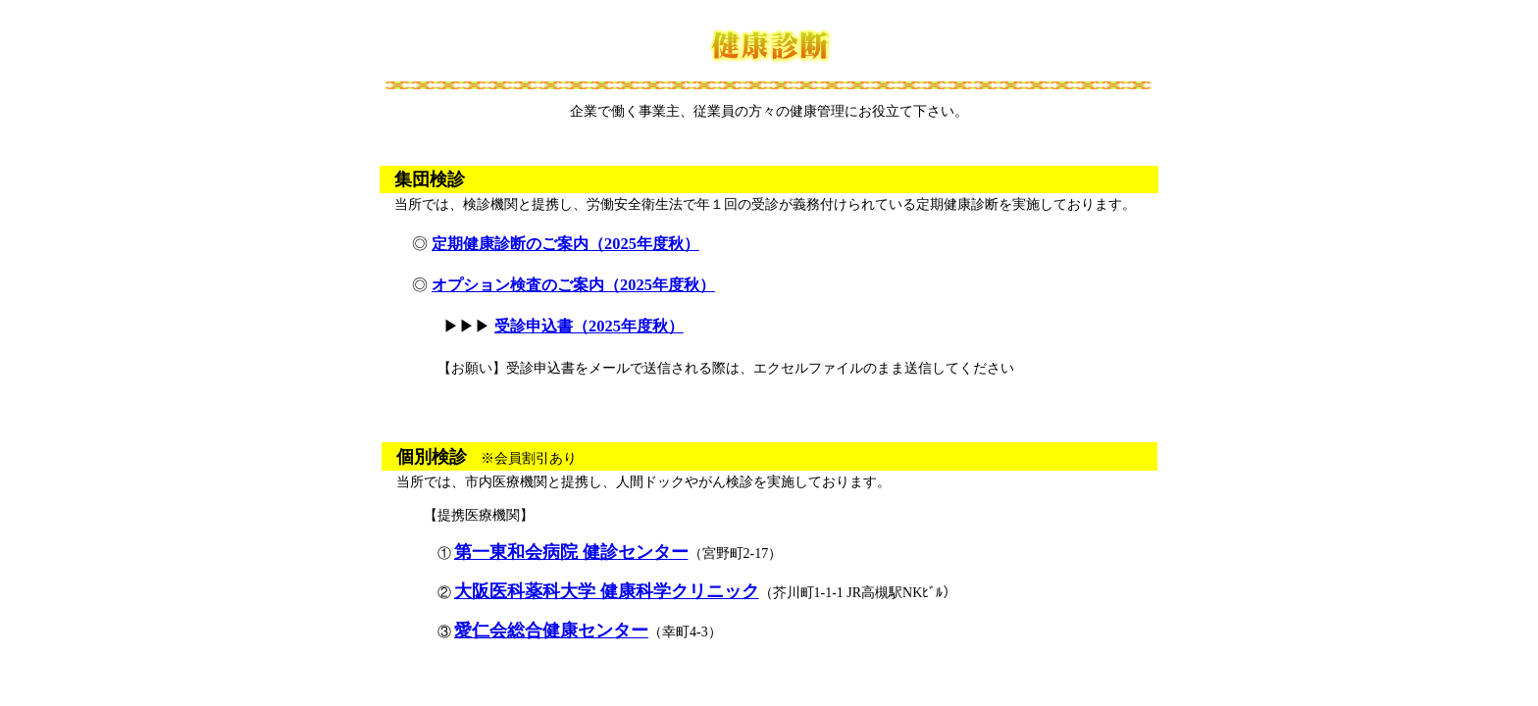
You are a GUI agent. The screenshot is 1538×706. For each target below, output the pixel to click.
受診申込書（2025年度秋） (589, 326)
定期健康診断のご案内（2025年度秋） (565, 243)
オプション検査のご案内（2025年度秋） (573, 285)
